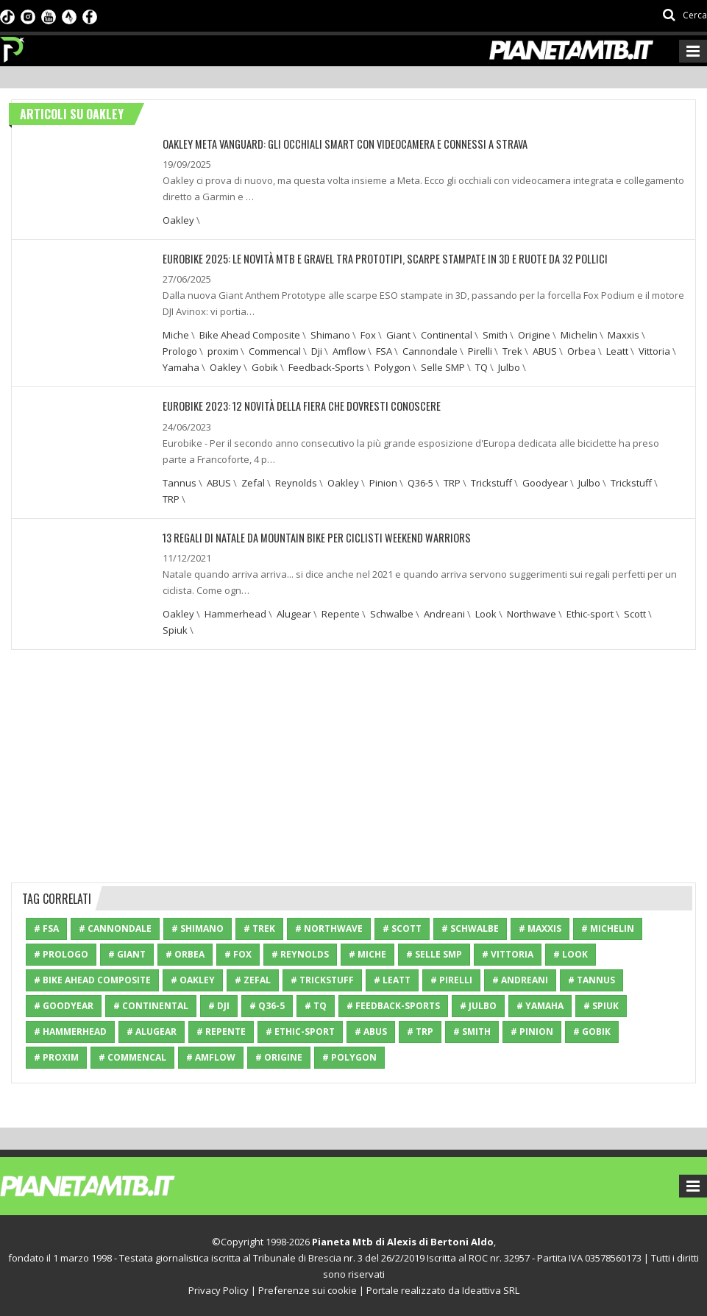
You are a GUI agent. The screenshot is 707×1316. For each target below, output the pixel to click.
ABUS (545, 351)
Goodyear (545, 482)
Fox (368, 335)
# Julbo (478, 1005)
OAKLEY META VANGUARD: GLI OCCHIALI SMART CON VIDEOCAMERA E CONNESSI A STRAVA (337, 144)
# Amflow (210, 1056)
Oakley (178, 220)
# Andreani (520, 979)
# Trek (259, 927)
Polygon (392, 367)
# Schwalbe (470, 927)
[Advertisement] (354, 763)
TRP (452, 482)
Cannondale (430, 351)
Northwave (531, 613)
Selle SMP (443, 367)
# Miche (367, 953)
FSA (384, 351)
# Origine (278, 1056)
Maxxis (623, 335)
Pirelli (480, 351)
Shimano (330, 335)
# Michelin (607, 927)
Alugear (294, 613)
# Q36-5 (267, 1005)
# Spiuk (601, 1005)
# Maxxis (540, 927)
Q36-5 (420, 482)
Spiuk (175, 629)
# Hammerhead (70, 1031)
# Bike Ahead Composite (92, 979)
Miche (176, 335)
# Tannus (591, 979)
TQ (481, 367)
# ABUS (371, 1031)
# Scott (402, 927)
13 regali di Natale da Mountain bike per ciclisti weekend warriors (307, 537)
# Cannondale (115, 927)
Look (486, 613)
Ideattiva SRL (490, 1289)
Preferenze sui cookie (307, 1289)
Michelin (579, 335)
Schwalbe (391, 613)
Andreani (444, 613)
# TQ (316, 1005)
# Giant (127, 953)
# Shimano (197, 927)
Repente (340, 613)
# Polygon (349, 1056)
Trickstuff (491, 482)
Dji (316, 351)
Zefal (253, 482)
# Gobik (592, 1031)
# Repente (221, 1031)
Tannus (179, 482)
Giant (398, 335)
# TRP (420, 1031)
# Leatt (392, 979)
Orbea (581, 351)
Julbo (509, 367)
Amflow (349, 351)
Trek (512, 351)
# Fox (238, 953)
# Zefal (253, 979)
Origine (534, 335)
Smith (495, 335)
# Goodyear (63, 1005)
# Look (570, 953)
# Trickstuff (322, 979)
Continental (446, 335)
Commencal (275, 351)
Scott (635, 613)
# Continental (150, 1005)
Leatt (617, 351)
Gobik (265, 367)
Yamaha (181, 367)
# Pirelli (451, 979)
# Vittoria (507, 953)
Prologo (180, 351)
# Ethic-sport (300, 1031)
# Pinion (532, 1031)
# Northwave (329, 927)
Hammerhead (235, 613)
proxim (222, 351)
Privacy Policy (218, 1289)
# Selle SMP (434, 953)
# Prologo (61, 953)
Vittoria (654, 351)
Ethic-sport (590, 613)
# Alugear (152, 1031)
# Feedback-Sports (393, 1005)
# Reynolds (300, 953)
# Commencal (132, 1056)
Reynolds (296, 482)
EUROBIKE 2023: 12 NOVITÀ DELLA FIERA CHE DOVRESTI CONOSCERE (295, 406)
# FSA (46, 927)
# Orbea (185, 953)
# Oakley (193, 979)
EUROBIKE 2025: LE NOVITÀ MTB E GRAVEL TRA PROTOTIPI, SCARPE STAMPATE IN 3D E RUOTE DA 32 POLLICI (372, 258)
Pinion (383, 482)
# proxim (56, 1056)
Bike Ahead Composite (249, 335)
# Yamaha (540, 1005)
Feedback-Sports (326, 367)
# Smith (472, 1031)
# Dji (219, 1005)
